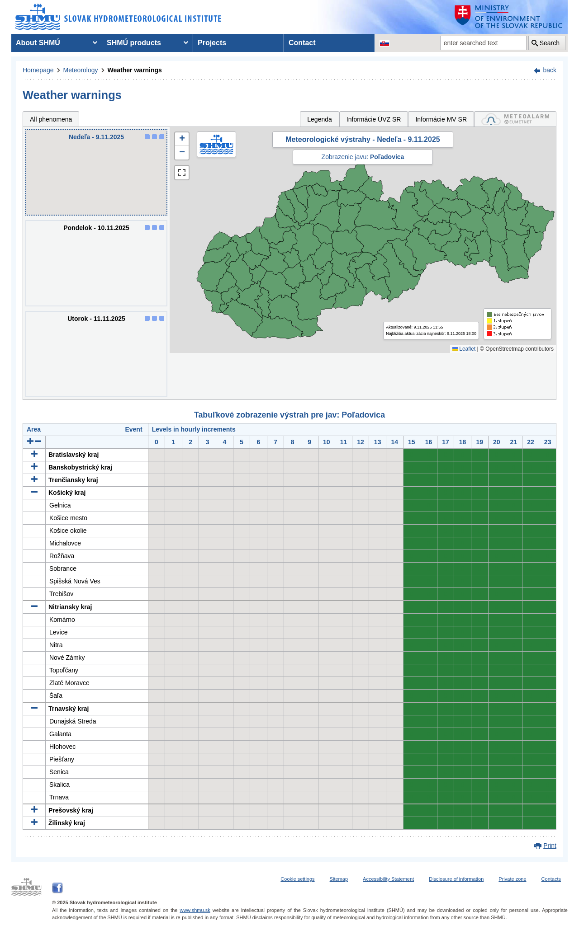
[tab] (515, 119)
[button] (182, 139)
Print (549, 845)
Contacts (551, 879)
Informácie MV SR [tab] (441, 119)
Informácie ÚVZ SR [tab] (373, 119)
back (549, 70)
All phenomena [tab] (51, 119)
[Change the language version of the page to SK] (384, 43)
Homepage (38, 70)
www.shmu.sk (195, 910)
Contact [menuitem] (302, 43)
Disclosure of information (456, 879)
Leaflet (463, 349)
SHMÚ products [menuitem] (134, 43)
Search (550, 43)
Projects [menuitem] (212, 43)
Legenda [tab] (319, 119)
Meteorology (80, 70)
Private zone (512, 879)
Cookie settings (297, 879)
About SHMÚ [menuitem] (38, 43)
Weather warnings (135, 70)
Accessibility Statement (388, 879)
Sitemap (339, 879)
